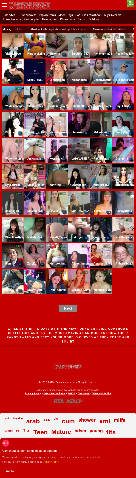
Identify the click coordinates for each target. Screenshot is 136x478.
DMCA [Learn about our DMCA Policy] (71, 393)
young (96, 430)
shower (87, 420)
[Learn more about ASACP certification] (74, 401)
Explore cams (47, 15)
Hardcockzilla (41, 29)
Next (68, 308)
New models (50, 19)
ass (46, 419)
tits (111, 432)
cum (68, 421)
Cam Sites (9, 15)
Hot (77, 15)
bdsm (80, 430)
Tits (26, 430)
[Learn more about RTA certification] (59, 401)
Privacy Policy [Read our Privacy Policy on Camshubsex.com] (33, 393)
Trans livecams (12, 19)
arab (33, 421)
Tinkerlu (100, 29)
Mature (61, 431)
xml (104, 421)
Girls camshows (91, 15)
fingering (17, 418)
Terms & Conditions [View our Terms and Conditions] (54, 393)
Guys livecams (112, 15)
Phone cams (67, 19)
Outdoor (94, 19)
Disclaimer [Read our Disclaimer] (84, 393)
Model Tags (65, 15)
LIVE (20, 36)
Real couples (31, 19)
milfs (120, 420)
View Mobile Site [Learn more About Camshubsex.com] (101, 393)
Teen (40, 432)
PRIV (130, 89)
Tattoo (82, 19)
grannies (12, 430)
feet (6, 418)
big (55, 418)
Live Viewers (28, 15)
